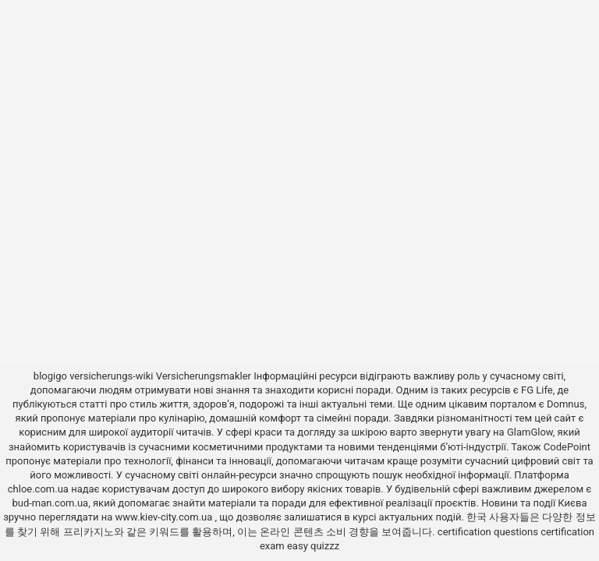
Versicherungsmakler (203, 376)
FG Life (537, 390)
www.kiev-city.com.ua (165, 517)
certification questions (488, 532)
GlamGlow (530, 432)
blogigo (50, 376)
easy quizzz (313, 546)
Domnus (565, 404)
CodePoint (567, 447)
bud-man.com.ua (50, 503)
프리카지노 (88, 532)
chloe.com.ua (38, 489)
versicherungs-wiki (111, 376)
